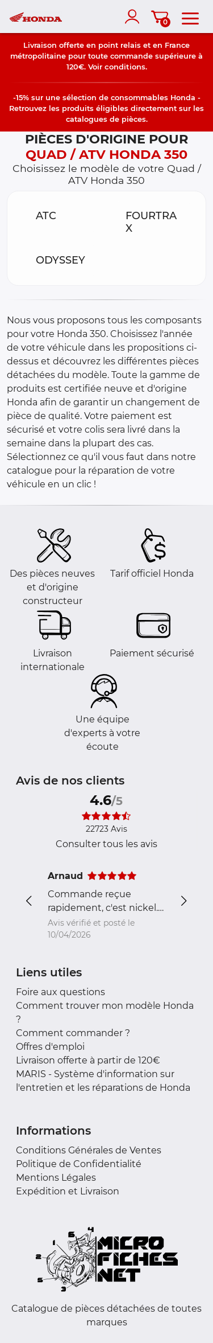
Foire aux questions (60, 992)
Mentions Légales (56, 1177)
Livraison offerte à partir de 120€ (88, 1060)
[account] (134, 16)
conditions (125, 66)
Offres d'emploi (50, 1046)
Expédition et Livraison (67, 1191)
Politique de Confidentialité (78, 1164)
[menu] (190, 16)
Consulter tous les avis (106, 844)
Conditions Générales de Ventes (88, 1150)
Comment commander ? (73, 1033)
